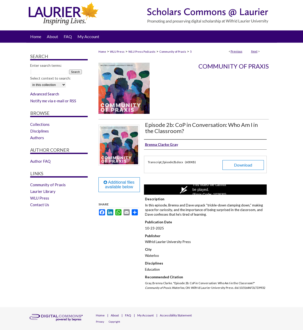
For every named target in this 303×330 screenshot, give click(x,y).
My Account (145, 315)
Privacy (100, 321)
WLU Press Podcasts (141, 51)
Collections (40, 124)
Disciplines (39, 131)
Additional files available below (119, 184)
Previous (236, 51)
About (115, 315)
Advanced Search (44, 94)
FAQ (128, 315)
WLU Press (117, 51)
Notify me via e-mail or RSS (53, 100)
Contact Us (39, 204)
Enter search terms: (46, 65)
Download (243, 164)
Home (102, 51)
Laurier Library (42, 191)
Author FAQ (40, 161)
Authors (37, 137)
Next (254, 51)
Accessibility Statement (176, 315)
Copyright (114, 321)
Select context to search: (50, 78)
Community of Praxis (172, 51)
